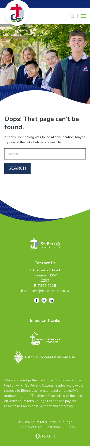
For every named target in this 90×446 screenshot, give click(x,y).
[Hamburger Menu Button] (83, 16)
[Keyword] (45, 153)
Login (72, 427)
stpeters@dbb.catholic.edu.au (46, 290)
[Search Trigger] (72, 16)
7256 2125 (47, 285)
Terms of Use (31, 427)
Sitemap (54, 427)
